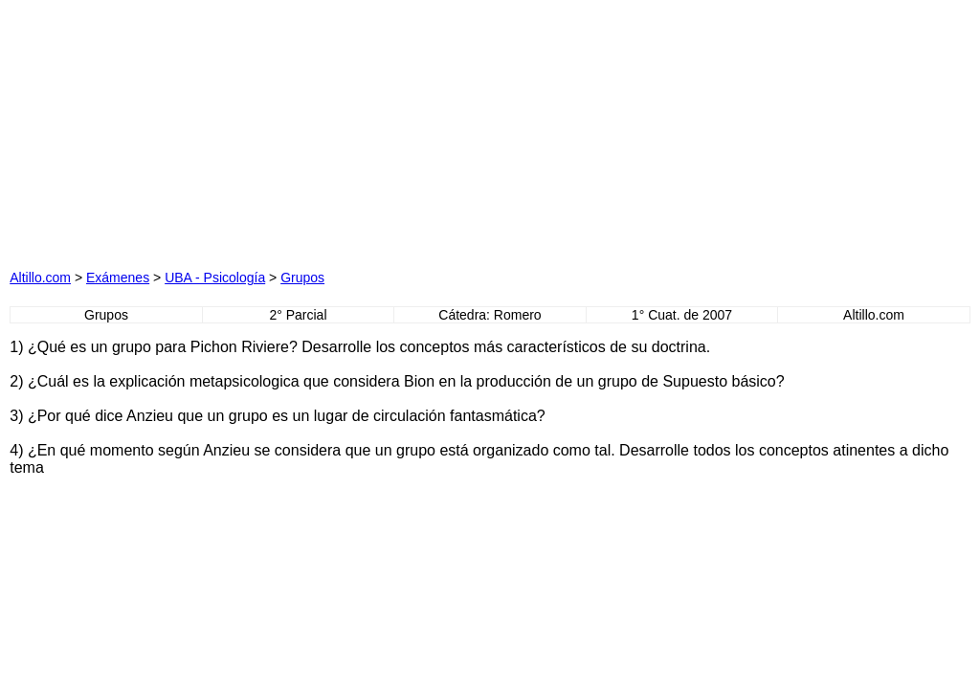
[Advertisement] (298, 129)
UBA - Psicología (215, 277)
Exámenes (117, 277)
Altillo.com (40, 277)
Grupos (302, 277)
